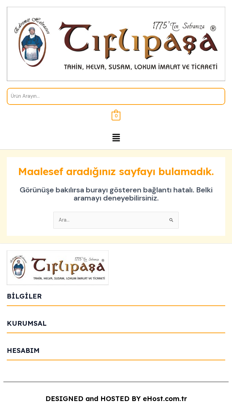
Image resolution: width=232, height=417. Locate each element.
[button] (116, 138)
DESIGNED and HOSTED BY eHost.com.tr (116, 398)
